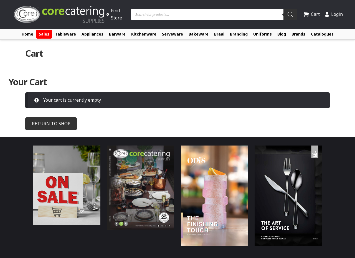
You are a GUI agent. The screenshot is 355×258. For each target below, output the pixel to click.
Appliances (92, 34)
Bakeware (199, 34)
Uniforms (262, 34)
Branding (239, 34)
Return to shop (51, 124)
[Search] (290, 14)
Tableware (65, 34)
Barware (117, 34)
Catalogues (322, 34)
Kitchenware (143, 34)
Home (27, 34)
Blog (281, 34)
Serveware (172, 34)
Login (333, 14)
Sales (44, 34)
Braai (219, 34)
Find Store (114, 14)
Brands (298, 34)
